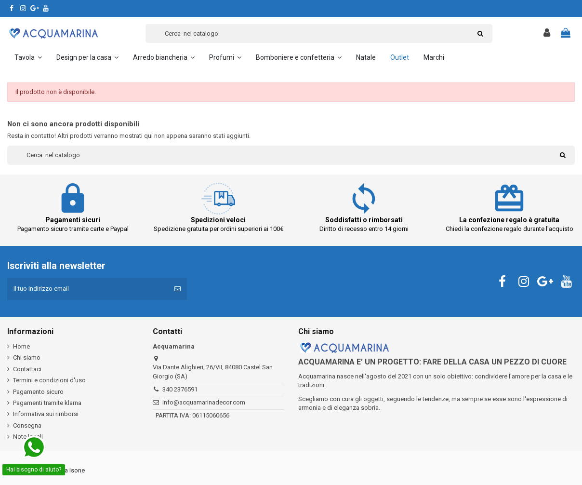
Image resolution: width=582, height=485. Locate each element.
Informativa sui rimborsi (46, 414)
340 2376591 (180, 389)
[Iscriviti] (177, 289)
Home (21, 346)
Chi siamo (26, 357)
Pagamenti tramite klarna (47, 402)
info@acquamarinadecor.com (203, 402)
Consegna (27, 425)
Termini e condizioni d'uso (49, 380)
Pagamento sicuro (38, 391)
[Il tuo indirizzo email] (87, 289)
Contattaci (27, 369)
